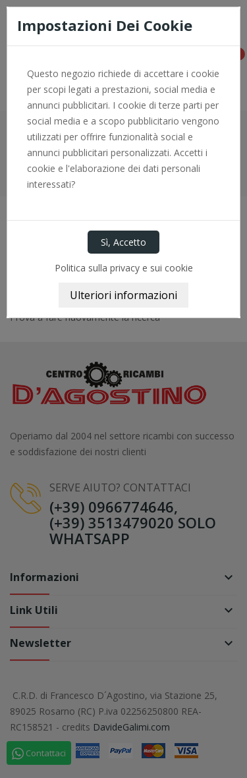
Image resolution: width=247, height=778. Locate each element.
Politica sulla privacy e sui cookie (124, 268)
